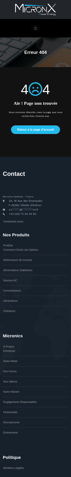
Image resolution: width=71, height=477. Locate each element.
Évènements (9, 413)
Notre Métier (9, 347)
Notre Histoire (9, 375)
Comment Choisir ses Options (17, 243)
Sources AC (8, 272)
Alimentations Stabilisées (15, 262)
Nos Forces (8, 357)
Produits (7, 240)
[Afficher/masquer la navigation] (35, 28)
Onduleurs (8, 300)
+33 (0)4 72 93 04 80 (20, 210)
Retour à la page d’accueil (35, 129)
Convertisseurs (10, 281)
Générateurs (9, 290)
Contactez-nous (11, 217)
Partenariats (9, 394)
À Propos (7, 334)
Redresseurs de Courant (15, 253)
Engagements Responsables (16, 385)
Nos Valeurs (9, 366)
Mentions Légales (11, 448)
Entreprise (8, 338)
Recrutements (9, 404)
